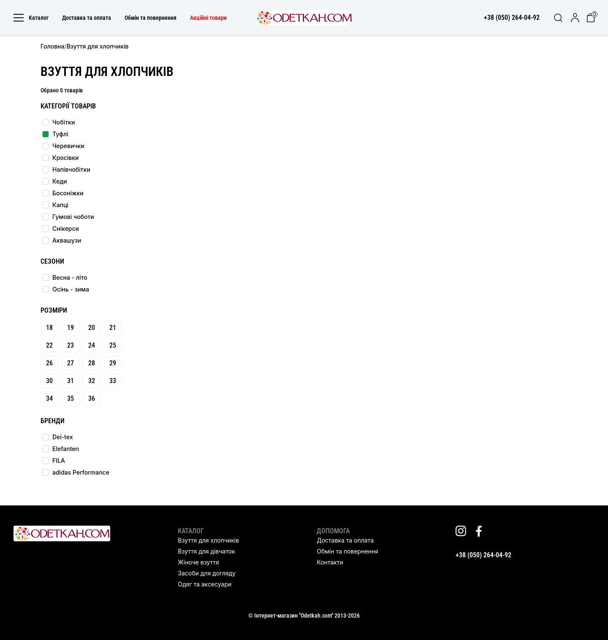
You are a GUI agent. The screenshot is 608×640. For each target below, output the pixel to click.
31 (70, 381)
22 (49, 345)
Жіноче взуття (198, 562)
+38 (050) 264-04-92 (483, 555)
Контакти (330, 562)
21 (112, 328)
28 (91, 363)
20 (91, 328)
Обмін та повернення (150, 17)
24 (91, 345)
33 (112, 381)
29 (112, 363)
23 (70, 345)
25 (112, 345)
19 (70, 328)
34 (49, 398)
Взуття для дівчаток (206, 551)
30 (49, 381)
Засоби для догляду (206, 573)
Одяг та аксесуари (204, 584)
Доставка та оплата (86, 17)
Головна (52, 46)
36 (91, 398)
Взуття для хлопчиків (208, 540)
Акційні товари (208, 17)
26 (49, 363)
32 (91, 381)
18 (49, 328)
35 (70, 398)
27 (70, 363)
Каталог (31, 18)
